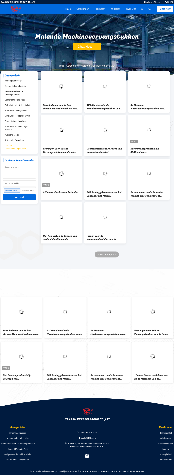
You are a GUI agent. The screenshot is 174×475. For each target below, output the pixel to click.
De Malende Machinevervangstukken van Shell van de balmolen (147, 106)
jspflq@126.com (153, 2)
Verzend (19, 197)
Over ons (131, 9)
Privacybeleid (166, 454)
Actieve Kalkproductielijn (16, 86)
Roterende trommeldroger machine (16, 128)
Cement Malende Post (15, 100)
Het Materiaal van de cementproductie (14, 93)
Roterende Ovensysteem (16, 110)
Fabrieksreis (165, 438)
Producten (100, 9)
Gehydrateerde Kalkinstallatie (18, 105)
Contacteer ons (165, 460)
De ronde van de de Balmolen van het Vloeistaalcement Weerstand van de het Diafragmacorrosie (146, 194)
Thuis (68, 9)
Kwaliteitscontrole (165, 444)
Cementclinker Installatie (16, 121)
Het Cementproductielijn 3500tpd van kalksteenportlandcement (145, 150)
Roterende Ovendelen (14, 140)
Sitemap (165, 449)
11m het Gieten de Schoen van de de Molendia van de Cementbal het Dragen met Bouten (60, 237)
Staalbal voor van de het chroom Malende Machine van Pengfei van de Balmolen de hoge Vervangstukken (60, 106)
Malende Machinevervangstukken (15, 147)
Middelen (115, 9)
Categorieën (82, 9)
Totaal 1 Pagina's (107, 254)
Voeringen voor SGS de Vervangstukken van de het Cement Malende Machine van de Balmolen (60, 150)
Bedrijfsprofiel (165, 433)
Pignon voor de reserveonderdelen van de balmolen (101, 237)
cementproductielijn (13, 81)
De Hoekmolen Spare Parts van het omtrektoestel (104, 150)
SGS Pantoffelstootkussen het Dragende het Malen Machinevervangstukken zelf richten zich (104, 194)
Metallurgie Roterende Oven (17, 116)
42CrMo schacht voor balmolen (60, 192)
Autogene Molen (12, 135)
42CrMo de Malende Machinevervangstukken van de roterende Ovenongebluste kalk (105, 106)
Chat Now (165, 9)
